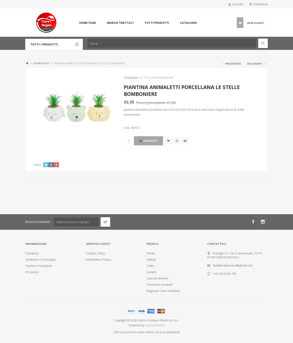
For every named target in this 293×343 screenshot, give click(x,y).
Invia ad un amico (185, 141)
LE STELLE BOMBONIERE (157, 78)
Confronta (176, 141)
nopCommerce (154, 325)
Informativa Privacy (98, 259)
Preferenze (260, 4)
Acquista (150, 141)
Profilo (150, 253)
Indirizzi (151, 259)
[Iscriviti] (76, 222)
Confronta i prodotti (159, 284)
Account (238, 4)
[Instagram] (263, 222)
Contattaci (32, 253)
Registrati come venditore (163, 291)
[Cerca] (171, 43)
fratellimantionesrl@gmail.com (233, 265)
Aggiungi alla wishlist (168, 141)
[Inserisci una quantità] (128, 140)
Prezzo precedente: (151, 102)
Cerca (263, 43)
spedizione (173, 332)
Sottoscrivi (105, 222)
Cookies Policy (95, 253)
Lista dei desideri (157, 278)
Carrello (151, 272)
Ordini (150, 266)
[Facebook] (253, 222)
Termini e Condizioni (38, 266)
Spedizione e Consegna (40, 259)
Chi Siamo (31, 272)
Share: (38, 165)
